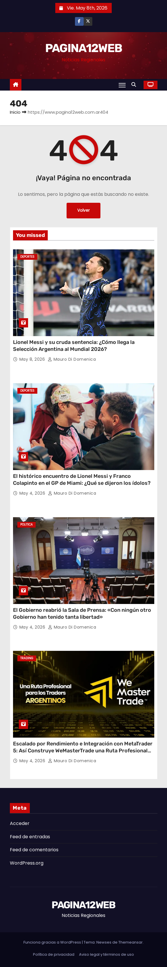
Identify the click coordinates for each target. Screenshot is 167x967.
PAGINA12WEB (83, 48)
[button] (135, 84)
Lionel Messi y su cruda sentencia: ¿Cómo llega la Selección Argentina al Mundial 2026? (74, 345)
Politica (26, 524)
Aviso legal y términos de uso (106, 954)
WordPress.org (26, 863)
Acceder (20, 823)
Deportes (27, 257)
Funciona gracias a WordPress (52, 942)
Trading (26, 658)
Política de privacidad (53, 954)
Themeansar (130, 942)
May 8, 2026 (32, 359)
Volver (83, 210)
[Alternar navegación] (122, 85)
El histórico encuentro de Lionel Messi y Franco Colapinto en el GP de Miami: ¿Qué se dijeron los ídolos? (82, 479)
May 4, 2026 (33, 493)
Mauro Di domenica (72, 359)
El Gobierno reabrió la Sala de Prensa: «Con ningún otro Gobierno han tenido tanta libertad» (82, 613)
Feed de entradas (30, 836)
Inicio (15, 112)
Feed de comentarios (34, 849)
